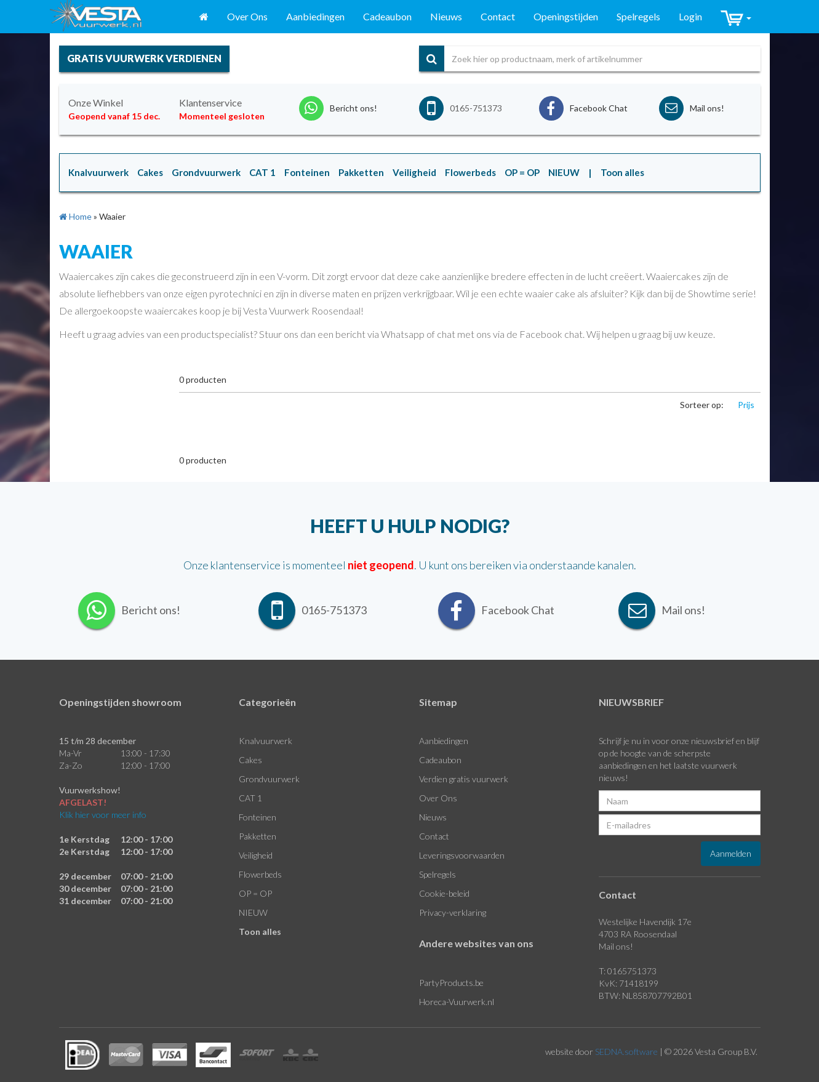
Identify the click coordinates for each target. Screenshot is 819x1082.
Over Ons (247, 16)
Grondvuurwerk (269, 779)
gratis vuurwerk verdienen (144, 58)
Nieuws (446, 16)
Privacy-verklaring (452, 912)
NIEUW (253, 912)
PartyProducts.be (451, 982)
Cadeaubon (387, 16)
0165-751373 (476, 108)
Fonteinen (257, 817)
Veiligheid (256, 855)
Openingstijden (565, 16)
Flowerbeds (260, 874)
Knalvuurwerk (265, 740)
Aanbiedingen (315, 16)
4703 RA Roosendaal (638, 934)
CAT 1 (250, 798)
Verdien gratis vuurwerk (463, 779)
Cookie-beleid (444, 893)
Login (690, 16)
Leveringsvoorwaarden (462, 855)
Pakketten (257, 836)
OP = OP (255, 893)
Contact (498, 16)
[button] (736, 17)
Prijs (746, 404)
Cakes (250, 760)
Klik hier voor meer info (102, 814)
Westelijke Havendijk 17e (645, 921)
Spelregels (638, 16)
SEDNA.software (626, 1051)
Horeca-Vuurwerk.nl (456, 1001)
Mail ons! (616, 946)
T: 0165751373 (628, 971)
